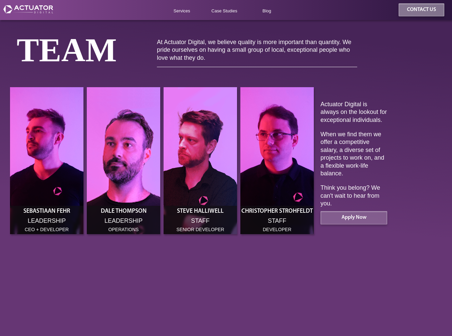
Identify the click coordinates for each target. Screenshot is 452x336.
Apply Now (354, 217)
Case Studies (224, 10)
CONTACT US (421, 9)
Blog (266, 10)
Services (182, 10)
